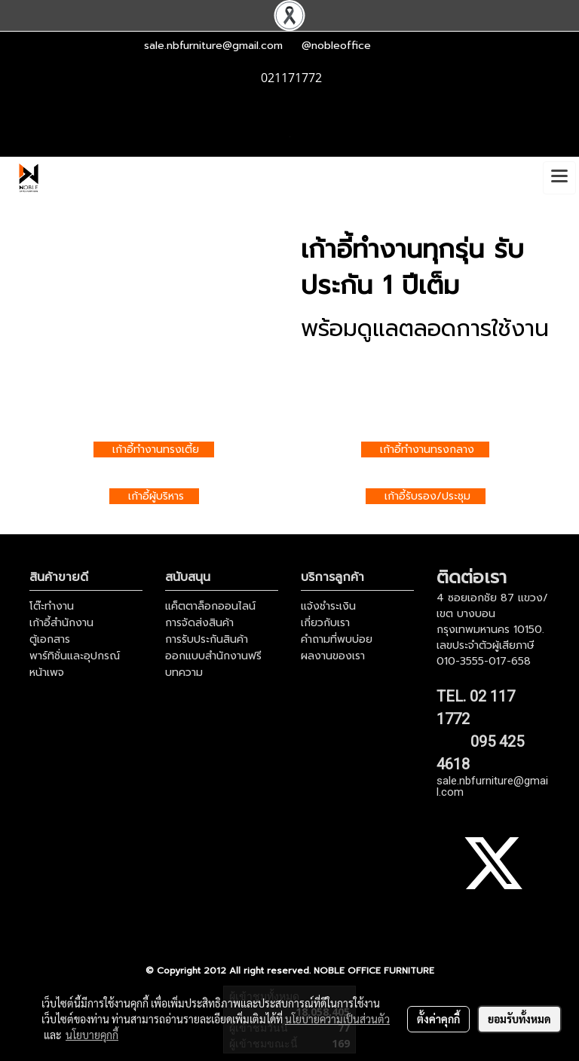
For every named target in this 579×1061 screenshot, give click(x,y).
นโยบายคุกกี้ (92, 1034)
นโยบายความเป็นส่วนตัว (337, 1019)
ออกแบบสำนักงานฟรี (213, 656)
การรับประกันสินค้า (206, 639)
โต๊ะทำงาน (51, 606)
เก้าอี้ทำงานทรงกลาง (427, 449)
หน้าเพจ (46, 672)
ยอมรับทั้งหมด (519, 1019)
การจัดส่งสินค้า (199, 623)
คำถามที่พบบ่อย (336, 639)
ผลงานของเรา (333, 656)
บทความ (184, 672)
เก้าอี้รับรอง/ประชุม (427, 496)
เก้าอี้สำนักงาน (61, 623)
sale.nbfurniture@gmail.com (213, 46)
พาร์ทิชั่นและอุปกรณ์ (74, 656)
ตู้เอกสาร (49, 639)
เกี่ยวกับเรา (325, 623)
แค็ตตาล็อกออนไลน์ (210, 606)
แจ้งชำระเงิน (328, 606)
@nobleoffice (336, 46)
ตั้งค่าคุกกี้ (438, 1019)
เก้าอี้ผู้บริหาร (156, 496)
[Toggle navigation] (559, 177)
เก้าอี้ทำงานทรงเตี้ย (155, 449)
